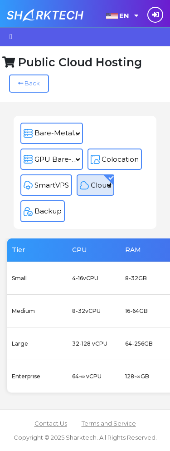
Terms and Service (109, 423)
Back (29, 83)
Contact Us (50, 423)
